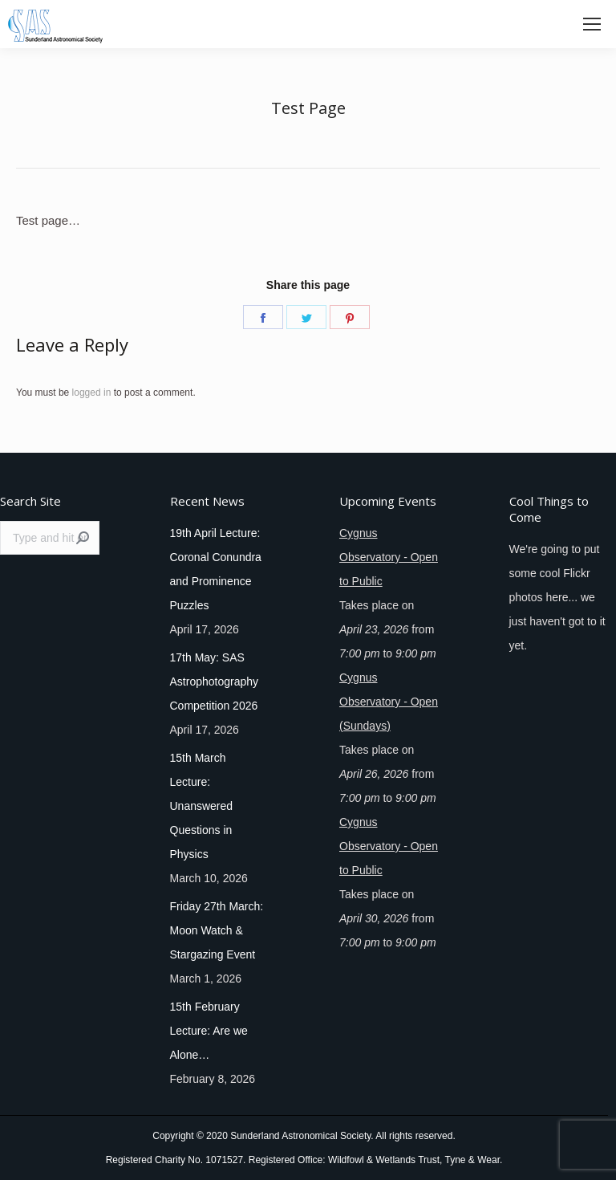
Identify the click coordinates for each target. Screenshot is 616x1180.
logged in (91, 392)
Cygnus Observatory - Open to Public (388, 557)
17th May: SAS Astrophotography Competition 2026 (214, 681)
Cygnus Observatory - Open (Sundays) (388, 701)
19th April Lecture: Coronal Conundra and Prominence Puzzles (215, 569)
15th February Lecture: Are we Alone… (209, 1030)
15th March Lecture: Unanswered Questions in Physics (201, 806)
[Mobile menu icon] (592, 24)
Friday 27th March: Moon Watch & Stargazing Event (217, 930)
